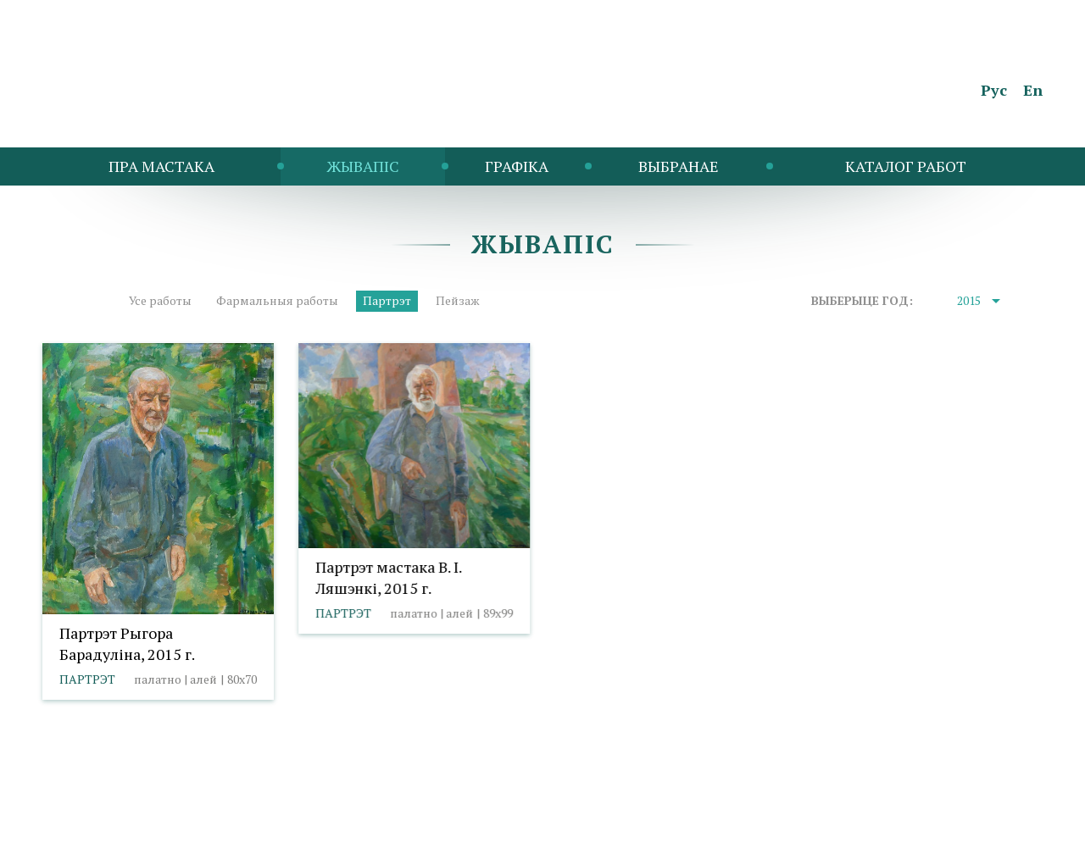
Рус (994, 90)
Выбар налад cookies (322, 820)
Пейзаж (458, 300)
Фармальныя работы (277, 300)
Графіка (516, 166)
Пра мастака (161, 166)
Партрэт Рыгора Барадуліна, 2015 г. (127, 643)
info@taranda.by (87, 820)
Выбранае (678, 166)
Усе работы (160, 300)
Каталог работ (905, 166)
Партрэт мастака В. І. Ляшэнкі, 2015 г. (388, 577)
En (1033, 90)
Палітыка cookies (197, 820)
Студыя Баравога (993, 844)
